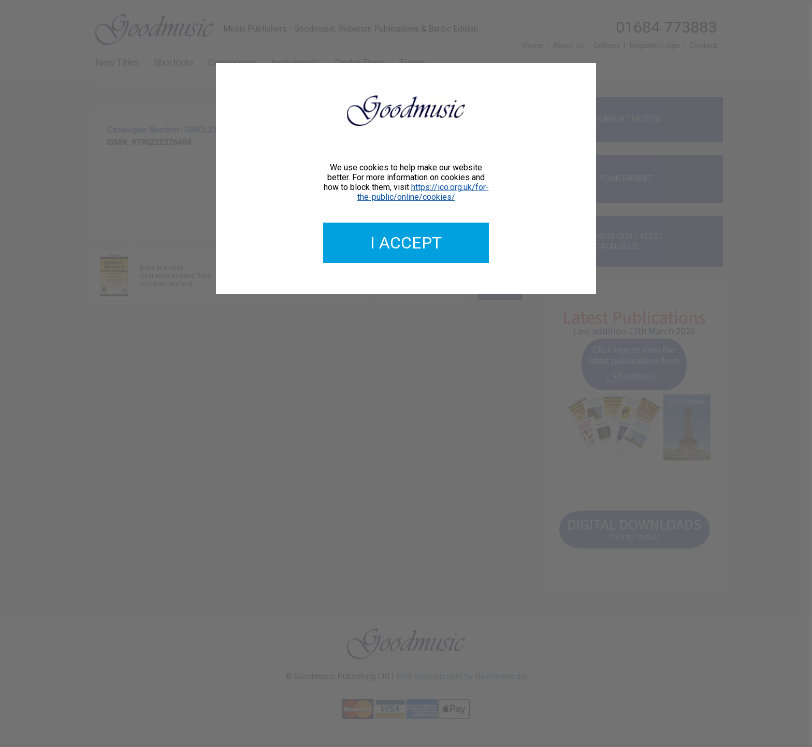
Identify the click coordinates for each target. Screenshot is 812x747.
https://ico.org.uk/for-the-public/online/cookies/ (423, 192)
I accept (406, 243)
